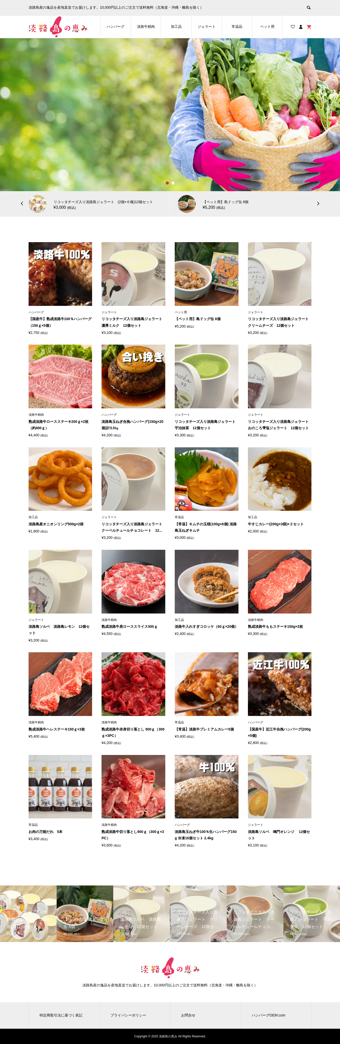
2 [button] (173, 183)
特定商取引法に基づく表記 (61, 1015)
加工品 (176, 26)
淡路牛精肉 (146, 26)
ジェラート (207, 26)
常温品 (237, 26)
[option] (170, 114)
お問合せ (188, 1015)
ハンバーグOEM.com (268, 1015)
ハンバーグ (115, 26)
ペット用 (267, 26)
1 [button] (167, 183)
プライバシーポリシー (128, 1015)
